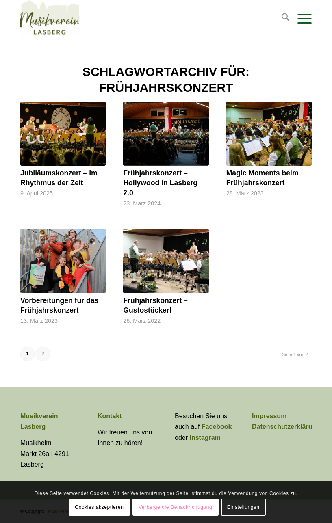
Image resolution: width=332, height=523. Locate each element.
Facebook (217, 426)
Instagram (204, 437)
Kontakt (110, 416)
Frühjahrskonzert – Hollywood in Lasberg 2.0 (160, 183)
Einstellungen (243, 507)
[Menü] (300, 18)
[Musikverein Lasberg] (49, 18)
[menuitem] (281, 18)
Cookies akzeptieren (99, 507)
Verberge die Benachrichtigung (176, 507)
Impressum (269, 416)
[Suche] (281, 18)
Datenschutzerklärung (286, 426)
